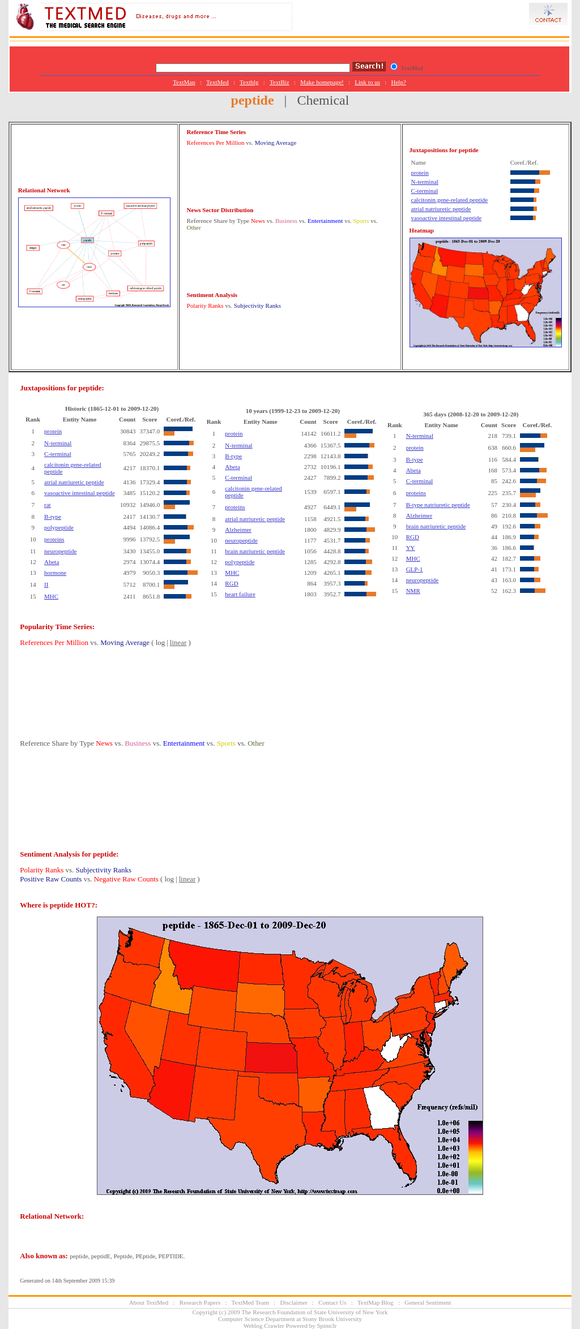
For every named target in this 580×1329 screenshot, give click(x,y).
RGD (231, 583)
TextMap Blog (375, 1302)
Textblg (249, 82)
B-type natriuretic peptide (438, 504)
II (46, 584)
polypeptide (59, 527)
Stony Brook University (332, 1318)
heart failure (240, 594)
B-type (52, 516)
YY (410, 547)
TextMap (184, 82)
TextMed (217, 82)
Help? (398, 82)
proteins (54, 539)
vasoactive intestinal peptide (446, 217)
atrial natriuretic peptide (441, 208)
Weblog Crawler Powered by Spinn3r (290, 1325)
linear (178, 642)
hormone (55, 572)
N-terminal (424, 181)
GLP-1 (414, 569)
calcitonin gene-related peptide (449, 199)
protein (420, 172)
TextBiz (279, 82)
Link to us (367, 82)
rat (47, 504)
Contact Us (332, 1302)
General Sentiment (427, 1302)
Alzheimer (238, 529)
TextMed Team (250, 1302)
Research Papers (200, 1302)
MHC (51, 596)
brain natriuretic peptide (255, 551)
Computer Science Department (256, 1318)
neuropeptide (60, 551)
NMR (413, 590)
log (160, 642)
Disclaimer (294, 1302)
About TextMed (149, 1302)
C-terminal (424, 190)
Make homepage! (322, 82)
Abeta (51, 561)
